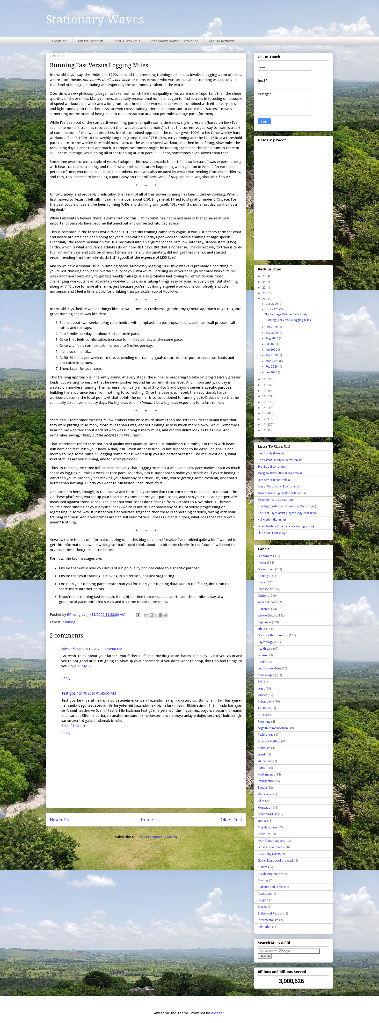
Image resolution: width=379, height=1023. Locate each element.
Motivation (265, 807)
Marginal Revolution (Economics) (280, 473)
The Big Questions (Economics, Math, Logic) (287, 506)
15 (264, 402)
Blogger (217, 1013)
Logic (261, 688)
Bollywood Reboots (271, 913)
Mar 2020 (272, 361)
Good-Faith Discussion (273, 635)
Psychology (265, 642)
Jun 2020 (272, 349)
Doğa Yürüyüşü (80, 666)
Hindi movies (266, 774)
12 (264, 419)
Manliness (264, 794)
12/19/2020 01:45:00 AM (96, 693)
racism (262, 655)
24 (264, 281)
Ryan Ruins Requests (271, 840)
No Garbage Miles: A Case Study (286, 314)
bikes (261, 801)
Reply (65, 678)
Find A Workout (126, 41)
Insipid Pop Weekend (271, 874)
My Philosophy (90, 41)
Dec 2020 (272, 303)
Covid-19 (264, 834)
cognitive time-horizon (273, 728)
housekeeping (267, 675)
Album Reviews (222, 41)
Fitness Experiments (271, 847)
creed (261, 754)
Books (262, 662)
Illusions (263, 595)
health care (265, 648)
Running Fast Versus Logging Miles (288, 320)
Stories (262, 906)
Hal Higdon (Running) (272, 519)
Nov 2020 (272, 309)
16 (264, 396)
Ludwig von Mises (269, 668)
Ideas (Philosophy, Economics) (278, 486)
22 (264, 287)
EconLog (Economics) (272, 466)
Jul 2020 (271, 344)
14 (264, 407)
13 (264, 413)
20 (264, 299)
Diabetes (263, 609)
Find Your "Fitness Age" (273, 533)
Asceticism (265, 893)
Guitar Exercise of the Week (276, 860)
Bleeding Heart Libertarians (275, 499)
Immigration (266, 781)
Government (266, 569)
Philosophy (265, 589)
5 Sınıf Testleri (73, 726)
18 (264, 385)
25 (264, 276)
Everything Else (267, 814)
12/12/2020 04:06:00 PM (103, 649)
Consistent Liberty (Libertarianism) (280, 460)
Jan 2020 (272, 372)
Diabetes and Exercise (272, 887)
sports (262, 820)
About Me (59, 41)
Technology (265, 734)
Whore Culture (267, 615)
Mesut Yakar (71, 649)
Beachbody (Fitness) (271, 453)
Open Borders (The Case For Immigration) (286, 526)
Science (263, 715)
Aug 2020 (272, 338)
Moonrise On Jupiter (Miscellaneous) (282, 493)
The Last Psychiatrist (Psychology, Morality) (287, 513)
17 (264, 390)
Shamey (263, 880)
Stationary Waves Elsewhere (174, 41)
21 (264, 293)
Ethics (261, 629)
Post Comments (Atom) (157, 837)
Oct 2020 (272, 327)
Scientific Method (269, 741)
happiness (264, 622)
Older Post (231, 819)
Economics (265, 556)
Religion (263, 900)
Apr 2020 (272, 355)
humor (262, 767)
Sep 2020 (272, 332)
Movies (262, 695)
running (68, 622)
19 (264, 379)
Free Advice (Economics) (274, 480)
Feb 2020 (272, 366)
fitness (262, 562)
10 (264, 430)
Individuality (266, 701)
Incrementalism (268, 920)
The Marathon (267, 827)
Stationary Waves (95, 19)
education (264, 761)
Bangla (262, 787)
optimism (264, 748)
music (262, 582)
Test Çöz (68, 693)
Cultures (263, 867)
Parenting (264, 721)
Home (147, 819)
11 (264, 424)
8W (260, 681)
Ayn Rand (264, 708)
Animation (264, 927)
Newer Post (61, 819)
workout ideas (267, 602)
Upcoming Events (269, 854)
